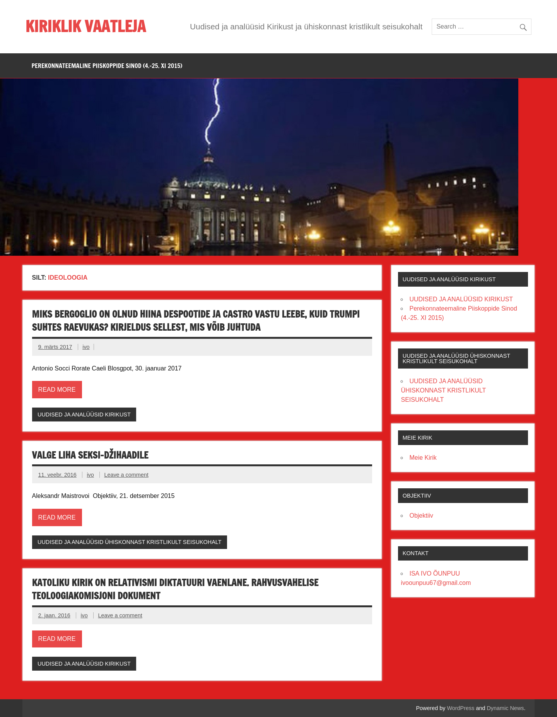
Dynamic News (505, 708)
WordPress (461, 708)
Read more (57, 389)
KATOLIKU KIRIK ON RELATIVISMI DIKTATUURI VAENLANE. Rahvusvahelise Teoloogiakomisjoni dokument (175, 589)
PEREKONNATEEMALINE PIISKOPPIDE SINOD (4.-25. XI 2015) (107, 65)
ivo (85, 347)
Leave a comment (126, 475)
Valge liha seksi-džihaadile (90, 455)
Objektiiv (421, 515)
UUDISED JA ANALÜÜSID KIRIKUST (84, 414)
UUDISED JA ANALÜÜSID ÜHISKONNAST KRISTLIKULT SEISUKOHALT (130, 542)
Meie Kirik (422, 457)
